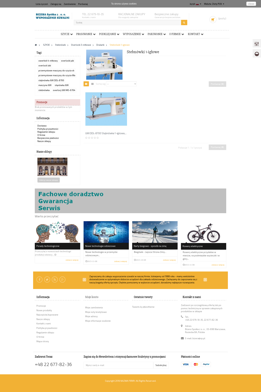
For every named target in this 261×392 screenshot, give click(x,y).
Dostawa (41, 125)
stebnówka (44, 90)
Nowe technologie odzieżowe (100, 246)
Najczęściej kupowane (47, 314)
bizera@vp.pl (198, 338)
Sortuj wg (101, 83)
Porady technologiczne (47, 246)
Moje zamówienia (94, 307)
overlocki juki (67, 60)
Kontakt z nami (43, 323)
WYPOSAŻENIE (132, 34)
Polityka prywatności (47, 129)
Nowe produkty (44, 310)
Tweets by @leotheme (143, 307)
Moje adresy (91, 316)
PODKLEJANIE (107, 34)
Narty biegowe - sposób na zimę (150, 246)
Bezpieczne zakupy (166, 14)
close (251, 3)
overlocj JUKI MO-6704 (64, 90)
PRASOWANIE (84, 34)
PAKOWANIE (155, 34)
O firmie (175, 34)
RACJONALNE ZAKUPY (131, 14)
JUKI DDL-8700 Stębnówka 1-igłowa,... (106, 133)
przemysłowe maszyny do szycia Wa (56, 75)
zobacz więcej (72, 260)
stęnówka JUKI (62, 85)
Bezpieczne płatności (48, 138)
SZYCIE (65, 34)
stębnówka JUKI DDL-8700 (51, 80)
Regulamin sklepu (46, 131)
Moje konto (91, 297)
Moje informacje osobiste (98, 321)
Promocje (41, 102)
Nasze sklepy (44, 141)
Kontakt (194, 34)
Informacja (42, 118)
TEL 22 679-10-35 (93, 14)
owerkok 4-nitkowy (48, 60)
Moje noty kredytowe (96, 312)
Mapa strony (42, 341)
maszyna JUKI (44, 85)
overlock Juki (44, 65)
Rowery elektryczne (193, 246)
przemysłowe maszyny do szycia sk (56, 70)
